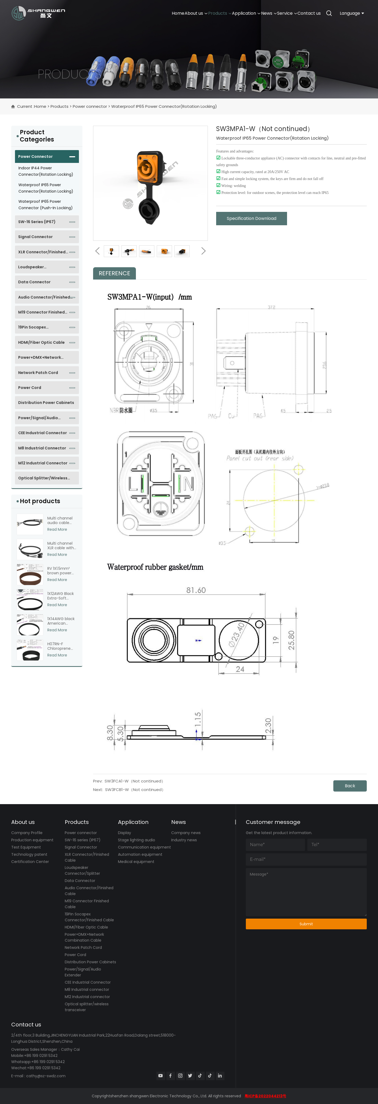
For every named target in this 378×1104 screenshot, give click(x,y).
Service (276, 13)
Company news (186, 832)
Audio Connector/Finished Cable (44, 299)
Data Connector (34, 282)
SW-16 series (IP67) (37, 221)
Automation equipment (140, 854)
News (250, 13)
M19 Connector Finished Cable (41, 314)
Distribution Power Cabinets (46, 402)
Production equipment (32, 840)
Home (129, 13)
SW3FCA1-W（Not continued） (135, 781)
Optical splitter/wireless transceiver (42, 479)
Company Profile (27, 832)
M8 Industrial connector (42, 448)
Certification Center (30, 861)
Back (350, 786)
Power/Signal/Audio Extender (38, 419)
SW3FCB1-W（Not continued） (135, 789)
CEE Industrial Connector (42, 433)
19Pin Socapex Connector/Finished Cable (44, 329)
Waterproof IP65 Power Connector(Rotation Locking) (164, 106)
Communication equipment (144, 847)
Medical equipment (136, 861)
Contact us (305, 13)
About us (154, 13)
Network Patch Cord (38, 372)
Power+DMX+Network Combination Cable (39, 359)
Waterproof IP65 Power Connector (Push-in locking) (45, 205)
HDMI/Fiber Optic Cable (41, 342)
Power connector (90, 106)
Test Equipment (26, 847)
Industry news (184, 840)
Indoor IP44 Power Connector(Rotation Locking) (45, 171)
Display (124, 832)
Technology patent (29, 854)
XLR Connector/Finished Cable (42, 253)
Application (220, 13)
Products (186, 13)
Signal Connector (35, 236)
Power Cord (29, 387)
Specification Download (251, 218)
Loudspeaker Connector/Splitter (37, 268)
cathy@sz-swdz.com (46, 1076)
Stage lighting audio (136, 840)
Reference (114, 273)
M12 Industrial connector (42, 463)
